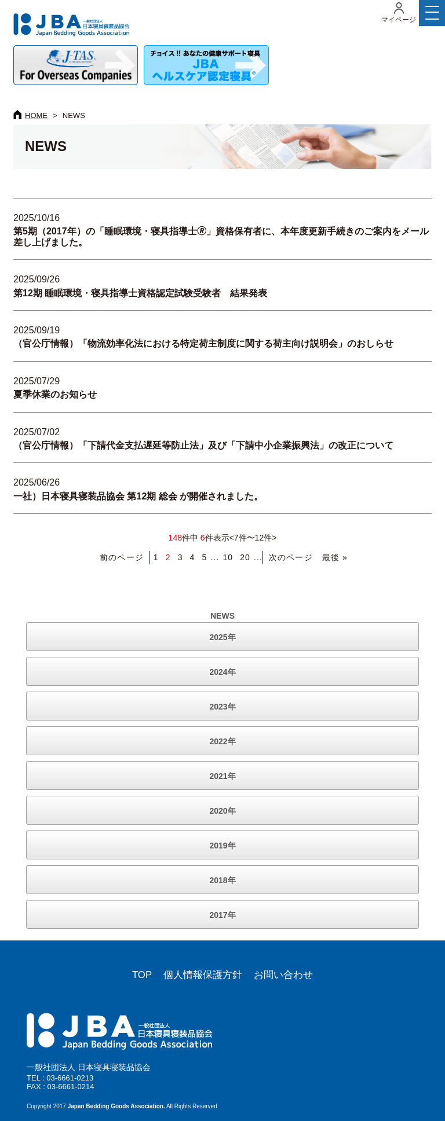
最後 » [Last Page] (335, 557)
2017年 (222, 915)
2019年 (222, 845)
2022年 (222, 741)
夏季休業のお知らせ (55, 394)
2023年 (222, 706)
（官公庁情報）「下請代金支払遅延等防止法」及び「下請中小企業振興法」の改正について (203, 445)
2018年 (222, 880)
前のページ (122, 557)
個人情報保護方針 (202, 974)
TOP (142, 974)
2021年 (222, 776)
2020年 (222, 810)
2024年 (222, 672)
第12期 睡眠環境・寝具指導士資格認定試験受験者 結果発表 (140, 293)
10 (227, 557)
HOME (36, 115)
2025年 (222, 637)
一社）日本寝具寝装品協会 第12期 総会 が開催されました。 (138, 496)
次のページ (291, 557)
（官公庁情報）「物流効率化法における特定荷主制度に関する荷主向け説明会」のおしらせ (203, 343)
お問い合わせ (283, 974)
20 (245, 557)
